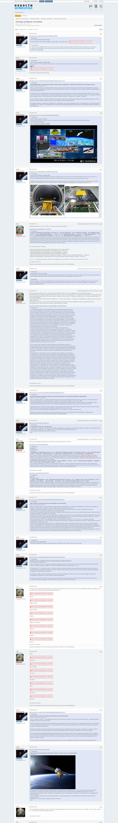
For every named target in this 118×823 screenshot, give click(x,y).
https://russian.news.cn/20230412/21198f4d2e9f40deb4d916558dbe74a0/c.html (47, 712)
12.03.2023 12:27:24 (33, 586)
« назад (96, 25)
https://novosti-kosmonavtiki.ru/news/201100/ (39, 749)
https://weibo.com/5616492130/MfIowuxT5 (38, 444)
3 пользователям (32, 383)
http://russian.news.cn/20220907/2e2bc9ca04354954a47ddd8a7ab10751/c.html (47, 80)
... (26, 29)
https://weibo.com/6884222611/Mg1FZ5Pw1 (39, 473)
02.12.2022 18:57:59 (33, 497)
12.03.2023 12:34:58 (33, 651)
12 (28, 29)
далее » (100, 25)
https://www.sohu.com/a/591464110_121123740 (40, 229)
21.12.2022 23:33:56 (33, 537)
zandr (17, 33)
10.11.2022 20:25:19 (33, 390)
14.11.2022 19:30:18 (33, 420)
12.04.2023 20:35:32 (33, 709)
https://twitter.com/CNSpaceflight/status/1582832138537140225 (43, 171)
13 (29, 29)
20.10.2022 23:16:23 (33, 169)
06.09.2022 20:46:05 (33, 57)
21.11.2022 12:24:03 (33, 439)
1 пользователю (32, 261)
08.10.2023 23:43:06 (33, 806)
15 (33, 29)
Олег (17, 807)
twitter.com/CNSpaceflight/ (37, 49)
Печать (100, 29)
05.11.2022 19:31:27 (33, 290)
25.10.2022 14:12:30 (33, 223)
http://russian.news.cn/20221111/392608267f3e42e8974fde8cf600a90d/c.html (46, 392)
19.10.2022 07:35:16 (33, 112)
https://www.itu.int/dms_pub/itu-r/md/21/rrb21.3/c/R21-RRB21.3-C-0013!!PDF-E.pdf (47, 305)
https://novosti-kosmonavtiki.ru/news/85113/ (39, 423)
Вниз (16, 29)
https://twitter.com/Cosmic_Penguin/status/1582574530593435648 (44, 115)
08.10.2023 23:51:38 (33, 822)
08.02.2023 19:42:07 (33, 554)
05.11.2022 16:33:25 (33, 268)
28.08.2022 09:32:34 (33, 33)
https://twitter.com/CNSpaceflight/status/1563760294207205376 (43, 36)
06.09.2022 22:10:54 (33, 78)
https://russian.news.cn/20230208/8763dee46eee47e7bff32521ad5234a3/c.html (47, 557)
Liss (17, 223)
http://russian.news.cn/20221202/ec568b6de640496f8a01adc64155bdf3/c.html (46, 499)
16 (35, 29)
